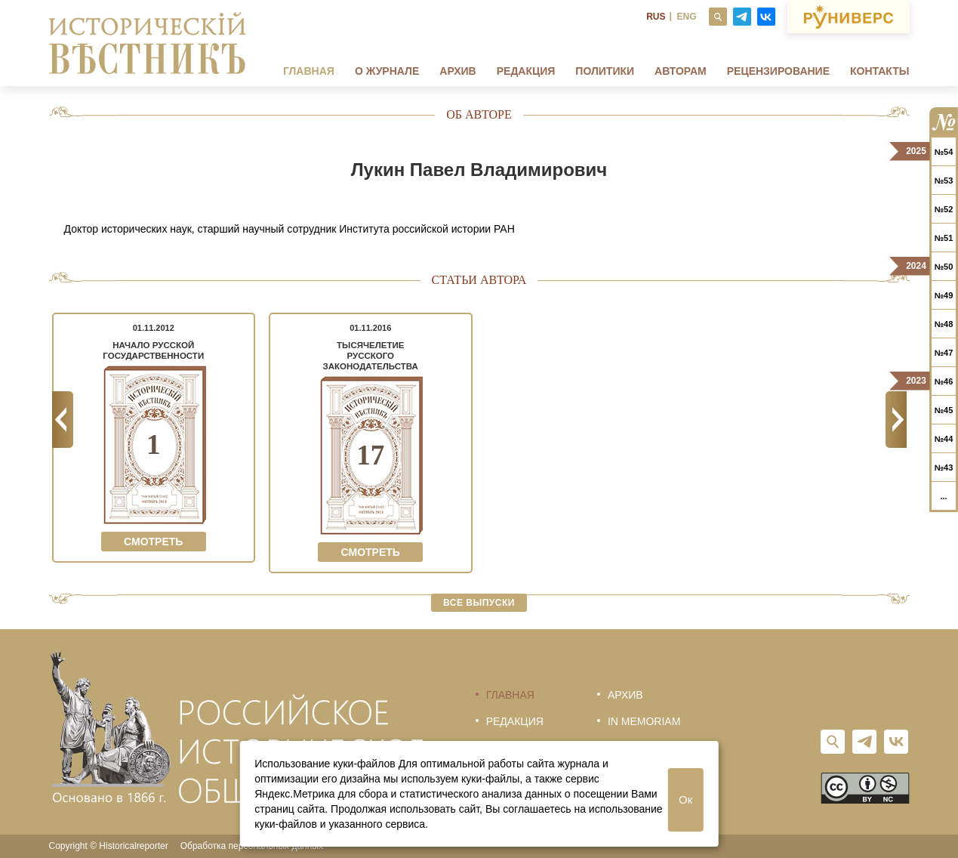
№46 (944, 381)
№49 (944, 295)
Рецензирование (778, 71)
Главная (308, 71)
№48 (944, 324)
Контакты (879, 71)
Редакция (526, 71)
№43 (944, 467)
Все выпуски (479, 602)
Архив (457, 71)
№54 (944, 151)
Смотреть (153, 541)
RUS (655, 16)
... (943, 496)
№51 (944, 237)
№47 (944, 352)
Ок (685, 799)
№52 (944, 209)
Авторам (681, 71)
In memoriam (644, 721)
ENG (686, 16)
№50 (944, 266)
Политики (604, 71)
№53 (944, 180)
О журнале (387, 71)
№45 (944, 410)
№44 (944, 438)
